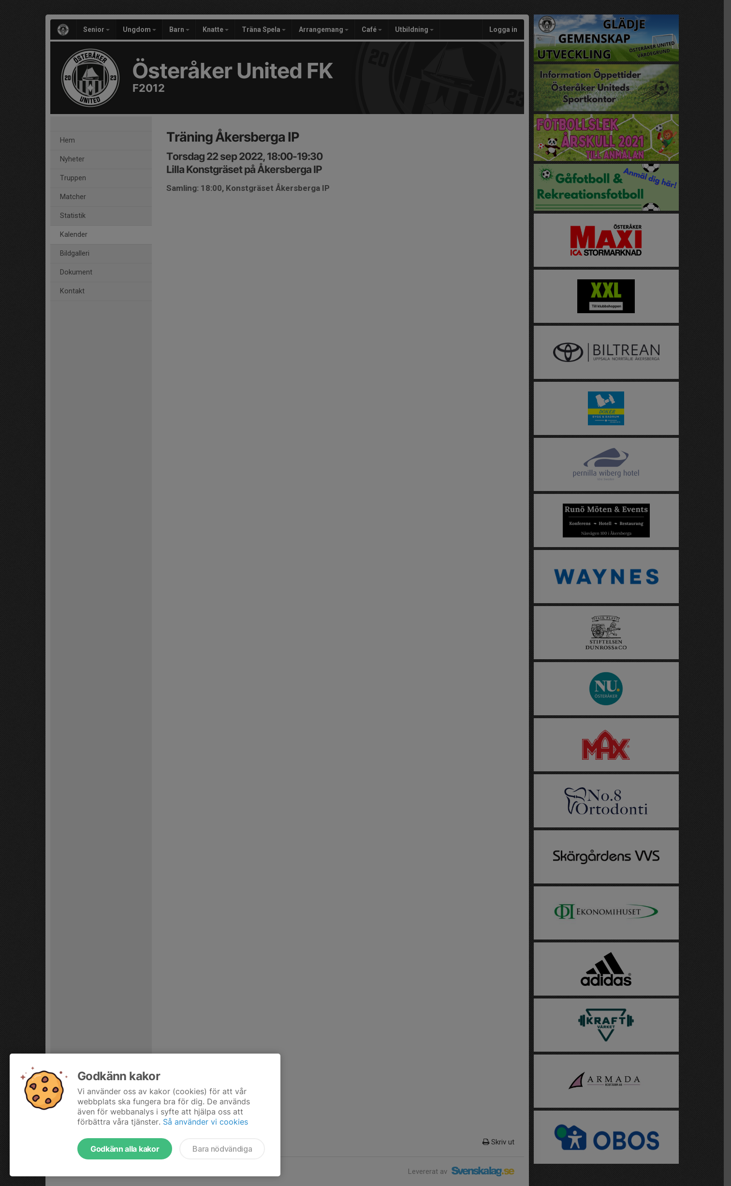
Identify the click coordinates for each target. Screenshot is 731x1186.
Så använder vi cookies (205, 1122)
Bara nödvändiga (222, 1149)
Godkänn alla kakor (124, 1149)
